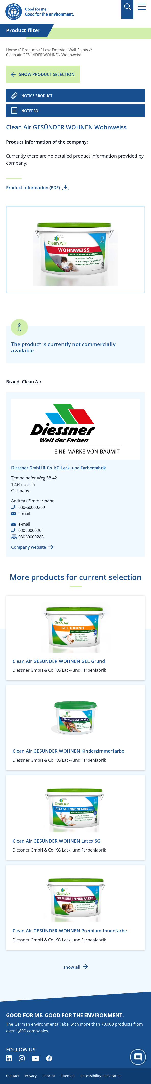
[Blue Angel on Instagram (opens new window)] (22, 1058)
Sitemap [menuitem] (68, 1075)
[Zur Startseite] (54, 11)
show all (71, 967)
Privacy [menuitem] (31, 1075)
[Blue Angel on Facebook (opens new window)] (49, 1058)
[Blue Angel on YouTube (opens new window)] (35, 1058)
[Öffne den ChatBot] (138, 1057)
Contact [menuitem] (12, 1075)
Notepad (29, 110)
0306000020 (29, 530)
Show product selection (47, 74)
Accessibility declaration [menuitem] (101, 1075)
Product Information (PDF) (33, 187)
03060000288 (31, 537)
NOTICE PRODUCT (36, 95)
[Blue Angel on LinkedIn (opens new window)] (9, 1058)
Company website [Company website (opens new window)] (28, 547)
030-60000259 (31, 507)
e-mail (24, 513)
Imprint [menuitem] (48, 1075)
